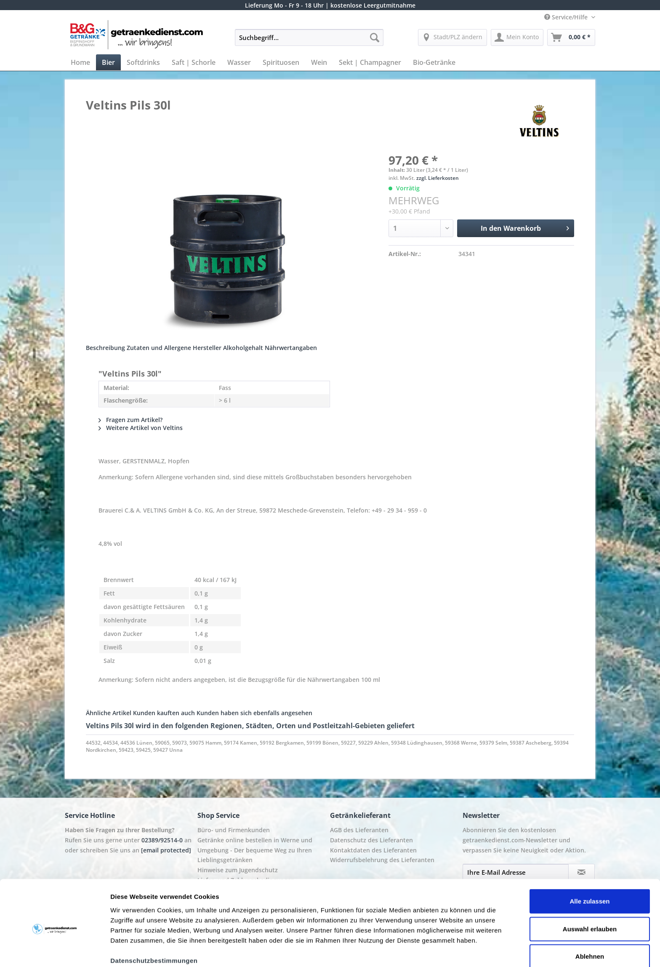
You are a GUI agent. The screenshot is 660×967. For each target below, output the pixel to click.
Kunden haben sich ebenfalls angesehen (254, 713)
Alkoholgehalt (243, 348)
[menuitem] (309, 41)
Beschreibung (105, 348)
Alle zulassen (589, 864)
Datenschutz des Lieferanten (371, 840)
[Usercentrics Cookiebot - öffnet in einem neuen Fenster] (54, 950)
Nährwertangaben (291, 348)
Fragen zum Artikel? (130, 420)
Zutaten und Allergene (159, 348)
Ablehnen (589, 919)
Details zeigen (447, 950)
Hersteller (207, 348)
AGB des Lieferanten (359, 830)
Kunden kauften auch (164, 713)
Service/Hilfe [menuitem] (566, 17)
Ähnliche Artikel (108, 713)
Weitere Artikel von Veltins (140, 428)
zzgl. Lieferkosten (437, 178)
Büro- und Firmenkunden (233, 830)
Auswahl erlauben (590, 891)
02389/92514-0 (162, 840)
